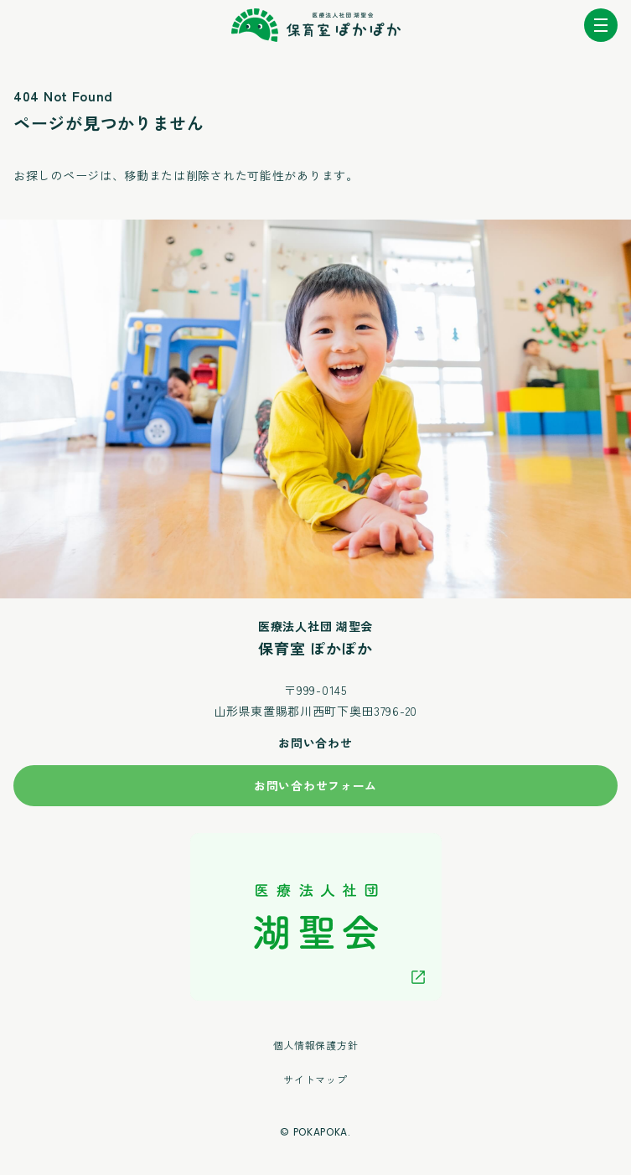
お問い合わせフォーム (315, 785)
